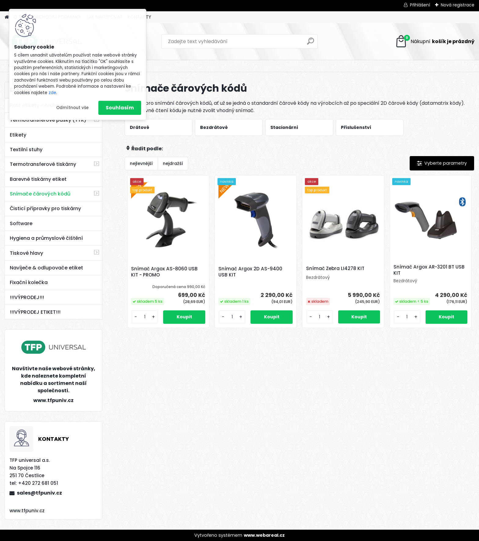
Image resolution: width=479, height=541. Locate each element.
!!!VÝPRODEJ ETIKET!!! (35, 312)
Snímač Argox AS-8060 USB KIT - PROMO (164, 272)
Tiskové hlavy (26, 253)
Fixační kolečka (29, 282)
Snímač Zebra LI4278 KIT (335, 268)
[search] (310, 43)
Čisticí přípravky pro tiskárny (45, 208)
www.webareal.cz (264, 535)
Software (21, 223)
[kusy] (144, 317)
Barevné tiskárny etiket (38, 179)
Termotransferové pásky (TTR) (48, 119)
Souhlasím (120, 107)
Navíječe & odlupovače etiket (46, 267)
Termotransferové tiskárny (43, 164)
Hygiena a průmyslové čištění (46, 238)
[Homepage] (7, 17)
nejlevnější (141, 163)
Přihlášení (420, 5)
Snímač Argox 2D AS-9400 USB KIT (250, 272)
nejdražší (173, 163)
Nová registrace (457, 5)
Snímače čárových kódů (40, 193)
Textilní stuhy (26, 149)
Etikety (18, 134)
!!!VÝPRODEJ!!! (27, 297)
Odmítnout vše (72, 108)
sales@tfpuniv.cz (39, 492)
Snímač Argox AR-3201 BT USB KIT (429, 270)
